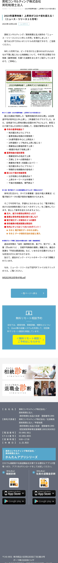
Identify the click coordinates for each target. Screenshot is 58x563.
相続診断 (16, 474)
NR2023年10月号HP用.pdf (14, 279)
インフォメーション (16, 11)
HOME (4, 11)
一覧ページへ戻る (32, 295)
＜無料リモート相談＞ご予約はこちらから (29, 341)
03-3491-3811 (25, 434)
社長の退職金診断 (46, 474)
